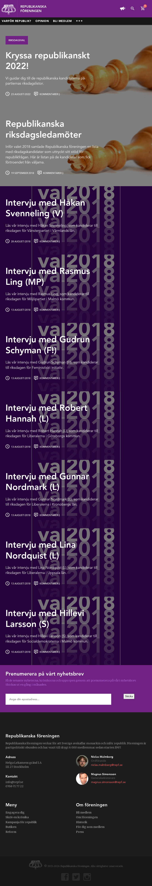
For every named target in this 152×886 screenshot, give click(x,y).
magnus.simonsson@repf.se (108, 782)
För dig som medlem (90, 827)
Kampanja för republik (21, 822)
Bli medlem (62, 21)
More (79, 20)
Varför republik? (16, 21)
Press (80, 832)
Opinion (42, 21)
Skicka (129, 696)
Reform (11, 832)
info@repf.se (14, 782)
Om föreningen (87, 817)
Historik (81, 822)
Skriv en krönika (17, 817)
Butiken (11, 827)
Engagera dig (15, 812)
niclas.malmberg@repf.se (107, 765)
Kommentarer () (50, 94)
